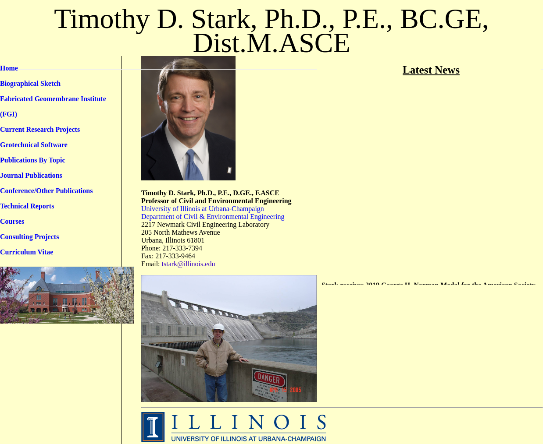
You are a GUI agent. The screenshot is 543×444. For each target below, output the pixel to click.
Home (9, 68)
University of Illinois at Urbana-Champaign (202, 208)
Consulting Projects (29, 236)
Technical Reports (27, 206)
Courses (12, 221)
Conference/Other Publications (46, 190)
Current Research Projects (40, 129)
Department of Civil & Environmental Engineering (213, 216)
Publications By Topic (32, 160)
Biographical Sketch (30, 83)
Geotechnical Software (34, 144)
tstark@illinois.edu (188, 264)
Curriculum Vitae (26, 252)
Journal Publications (31, 175)
